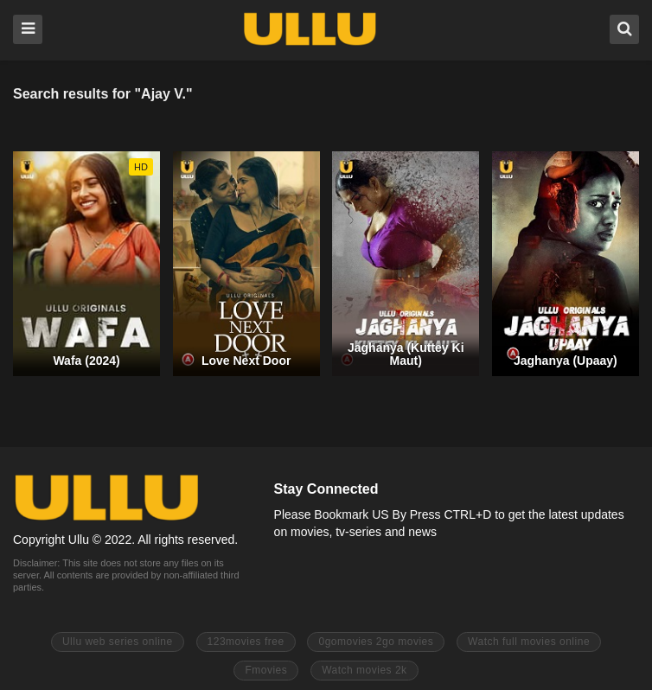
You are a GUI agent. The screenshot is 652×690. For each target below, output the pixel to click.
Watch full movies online (529, 642)
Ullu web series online (117, 642)
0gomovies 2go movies (375, 642)
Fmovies (266, 670)
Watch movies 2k (364, 670)
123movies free (246, 642)
